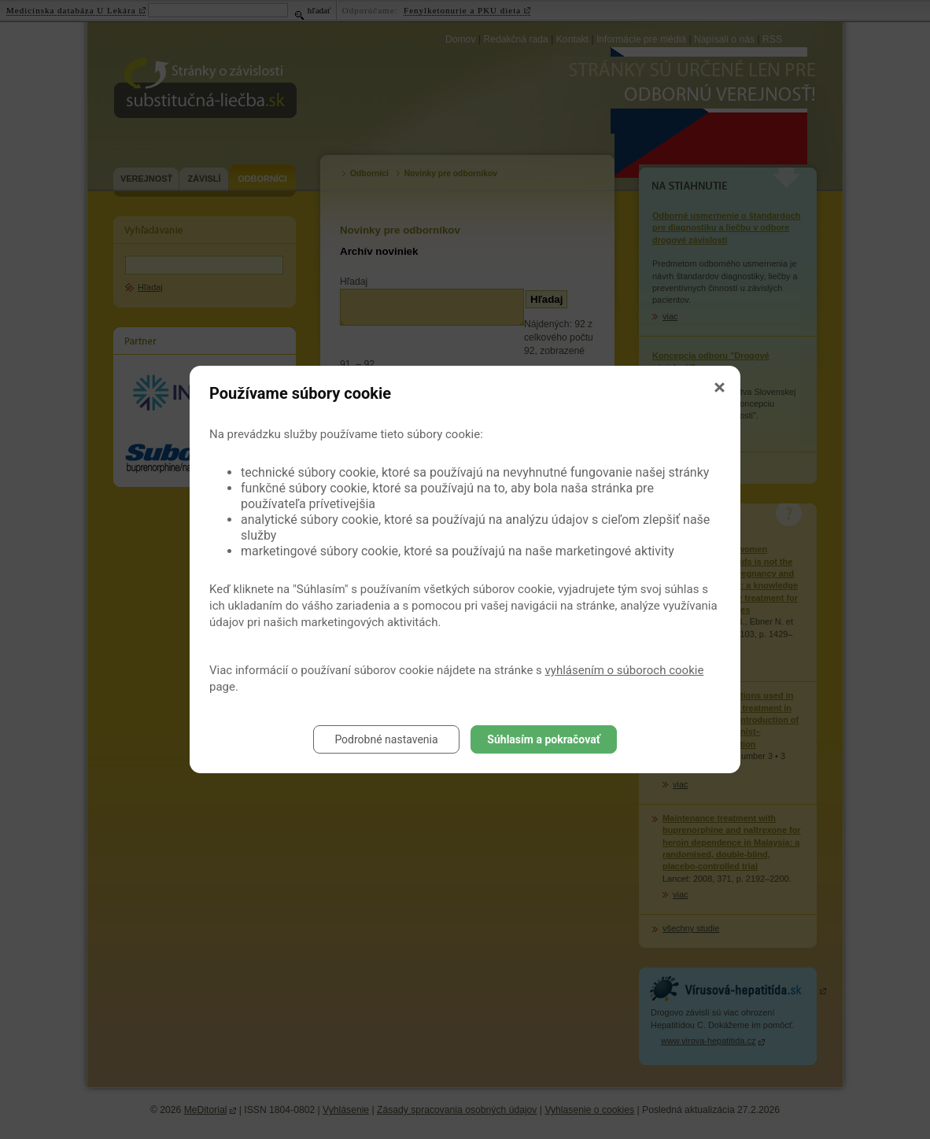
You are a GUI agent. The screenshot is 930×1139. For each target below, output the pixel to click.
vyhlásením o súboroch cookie (624, 670)
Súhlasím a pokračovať (543, 739)
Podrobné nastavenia (385, 739)
